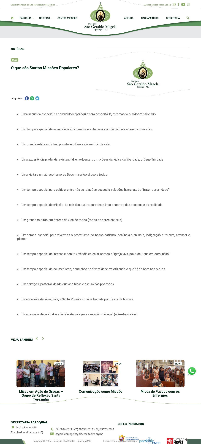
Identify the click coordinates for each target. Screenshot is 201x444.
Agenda (128, 18)
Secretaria (173, 18)
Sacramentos (149, 18)
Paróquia (25, 18)
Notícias (44, 18)
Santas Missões (67, 18)
